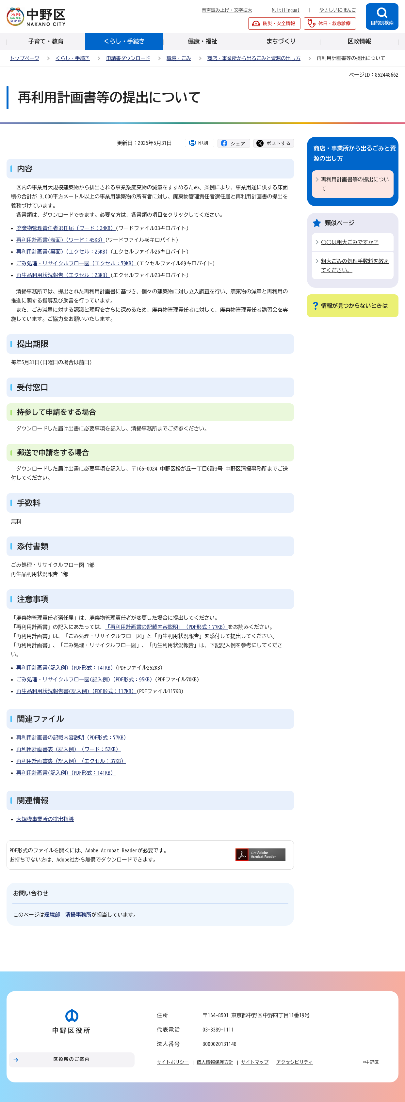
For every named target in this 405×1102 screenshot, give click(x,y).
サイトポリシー (173, 1062)
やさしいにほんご (337, 10)
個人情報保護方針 (215, 1062)
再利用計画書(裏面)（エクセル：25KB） (63, 251)
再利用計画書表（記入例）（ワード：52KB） (68, 749)
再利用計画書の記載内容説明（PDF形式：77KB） (72, 737)
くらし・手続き (73, 58)
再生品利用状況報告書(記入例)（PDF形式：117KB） (76, 691)
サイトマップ (254, 1062)
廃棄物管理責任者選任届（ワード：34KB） (66, 228)
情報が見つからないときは (354, 305)
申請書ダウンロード (128, 58)
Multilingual (286, 10)
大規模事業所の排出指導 (45, 819)
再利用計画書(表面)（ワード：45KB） (60, 239)
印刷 (203, 143)
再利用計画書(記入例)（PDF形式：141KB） (66, 667)
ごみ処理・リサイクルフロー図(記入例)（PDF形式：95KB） (85, 679)
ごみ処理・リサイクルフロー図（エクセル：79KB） (76, 263)
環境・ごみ (179, 58)
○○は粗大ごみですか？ (350, 242)
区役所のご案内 (72, 1059)
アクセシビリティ (294, 1062)
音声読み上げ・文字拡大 (227, 10)
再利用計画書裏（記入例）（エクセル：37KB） (71, 761)
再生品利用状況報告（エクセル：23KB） (63, 275)
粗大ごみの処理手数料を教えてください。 (355, 265)
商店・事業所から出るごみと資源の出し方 (253, 58)
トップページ (24, 58)
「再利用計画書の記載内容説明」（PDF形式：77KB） (166, 626)
